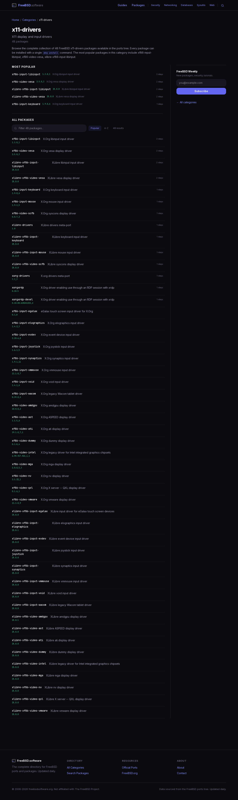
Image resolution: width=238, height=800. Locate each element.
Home (15, 19)
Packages (138, 5)
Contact (181, 773)
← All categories (186, 102)
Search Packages (78, 773)
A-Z (106, 128)
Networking (170, 5)
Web (212, 5)
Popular (95, 128)
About (180, 767)
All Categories (75, 767)
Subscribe (201, 91)
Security (155, 5)
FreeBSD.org (130, 773)
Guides (122, 5)
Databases (187, 5)
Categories (29, 19)
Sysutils (201, 5)
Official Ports (129, 767)
